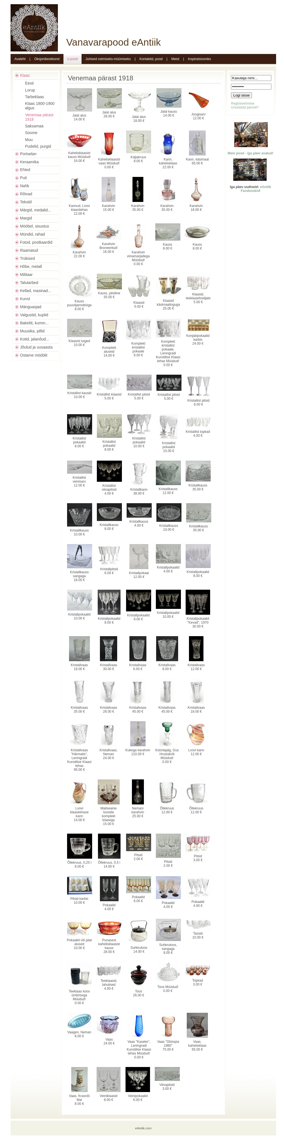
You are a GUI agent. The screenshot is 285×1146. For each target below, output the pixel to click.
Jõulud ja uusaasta (36, 347)
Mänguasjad (30, 307)
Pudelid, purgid (38, 146)
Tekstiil (26, 202)
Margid (26, 218)
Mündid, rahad (32, 234)
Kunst (25, 299)
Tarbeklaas (34, 97)
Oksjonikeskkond (47, 59)
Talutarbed (29, 282)
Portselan (28, 154)
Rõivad (26, 194)
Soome (31, 132)
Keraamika (29, 162)
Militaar (26, 274)
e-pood (72, 59)
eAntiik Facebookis (256, 189)
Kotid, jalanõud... (34, 339)
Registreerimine (242, 103)
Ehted (25, 169)
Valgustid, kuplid (34, 315)
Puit (23, 178)
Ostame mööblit (33, 355)
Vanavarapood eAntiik (113, 42)
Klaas (25, 75)
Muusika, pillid (32, 331)
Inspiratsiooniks (199, 59)
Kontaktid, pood (151, 59)
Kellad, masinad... (35, 290)
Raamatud (29, 250)
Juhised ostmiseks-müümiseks (108, 59)
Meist (175, 59)
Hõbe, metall (31, 266)
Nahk (24, 186)
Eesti (29, 83)
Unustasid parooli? (245, 107)
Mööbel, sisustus (34, 226)
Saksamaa (34, 126)
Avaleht (20, 59)
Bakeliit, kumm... (34, 323)
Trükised (27, 258)
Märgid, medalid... (35, 210)
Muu (29, 139)
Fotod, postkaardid (36, 242)
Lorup (30, 90)
